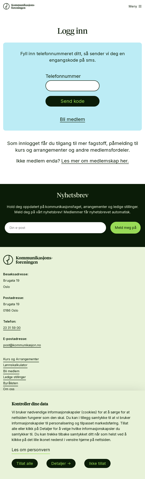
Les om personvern (31, 449)
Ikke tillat (97, 463)
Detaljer (58, 463)
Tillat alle (24, 463)
